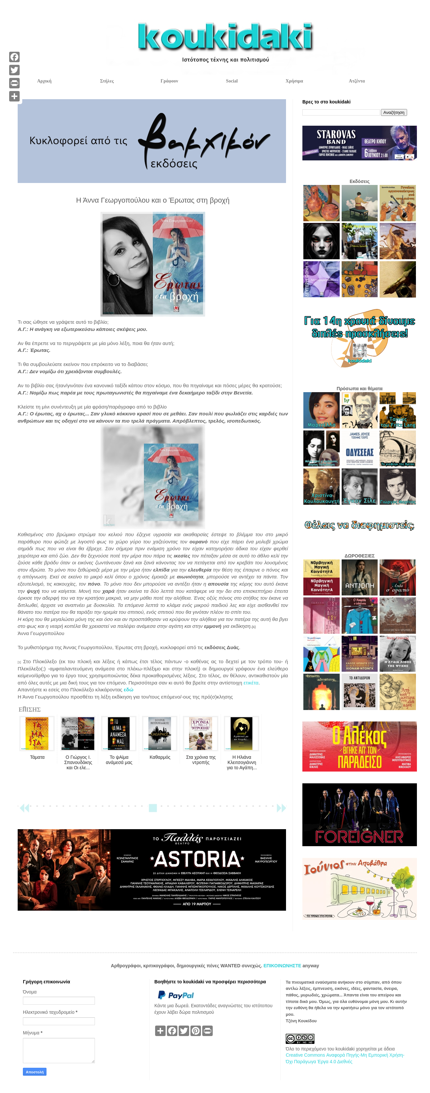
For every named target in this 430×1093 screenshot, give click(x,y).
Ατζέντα (357, 81)
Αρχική (44, 81)
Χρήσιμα (294, 81)
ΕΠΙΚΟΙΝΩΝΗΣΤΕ (282, 965)
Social (232, 81)
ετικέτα (251, 682)
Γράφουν (169, 81)
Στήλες (107, 81)
